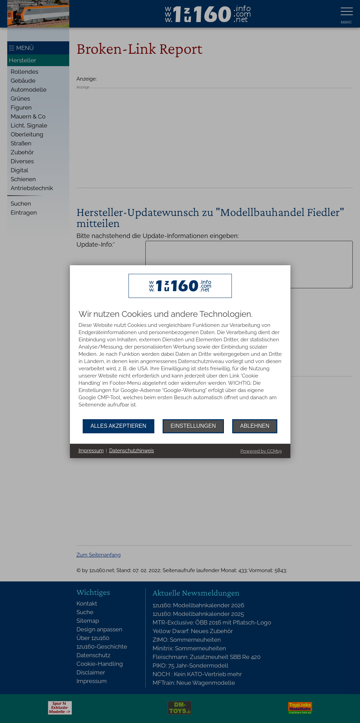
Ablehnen (254, 426)
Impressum (91, 450)
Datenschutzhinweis (131, 450)
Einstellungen (193, 426)
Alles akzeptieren (118, 426)
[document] (180, 364)
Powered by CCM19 (261, 451)
